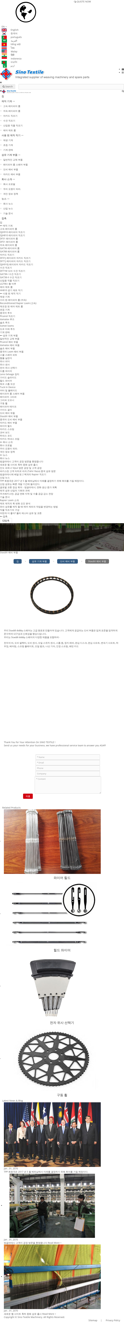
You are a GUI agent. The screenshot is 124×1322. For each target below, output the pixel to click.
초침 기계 (8, 145)
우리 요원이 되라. (12, 188)
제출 (28, 796)
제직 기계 (7, 101)
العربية (9, 40)
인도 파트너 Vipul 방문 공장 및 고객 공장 (21, 467)
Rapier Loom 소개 (9, 500)
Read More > (55, 1242)
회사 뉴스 (8, 203)
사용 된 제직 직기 (11, 135)
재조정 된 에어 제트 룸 (11, 306)
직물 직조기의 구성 (9, 509)
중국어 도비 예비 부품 (11, 419)
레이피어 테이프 (8, 406)
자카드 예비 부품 (11, 174)
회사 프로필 (9, 184)
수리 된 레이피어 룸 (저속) (13, 299)
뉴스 (4, 198)
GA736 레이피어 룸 (10, 248)
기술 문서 (8, 213)
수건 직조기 (9, 120)
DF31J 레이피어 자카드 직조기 (15, 257)
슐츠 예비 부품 (7, 348)
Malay (9, 51)
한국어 (9, 33)
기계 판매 (8, 149)
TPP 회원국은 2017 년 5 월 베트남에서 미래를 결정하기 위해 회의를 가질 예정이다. (42, 480)
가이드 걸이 (6, 409)
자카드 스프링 (7, 429)
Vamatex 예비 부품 (10, 345)
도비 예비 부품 (10, 169)
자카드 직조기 (10, 115)
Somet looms (7, 325)
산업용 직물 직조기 (13, 125)
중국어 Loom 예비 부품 (12, 351)
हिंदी (8, 54)
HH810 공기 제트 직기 (11, 290)
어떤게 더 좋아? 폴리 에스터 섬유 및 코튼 (21, 513)
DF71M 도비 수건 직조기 (12, 270)
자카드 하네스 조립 (9, 438)
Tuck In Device (8, 387)
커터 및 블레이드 (8, 390)
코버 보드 (5, 432)
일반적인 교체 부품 (13, 159)
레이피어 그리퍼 (8, 396)
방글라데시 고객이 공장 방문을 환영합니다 (21, 461)
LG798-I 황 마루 (8, 283)
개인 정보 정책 (10, 193)
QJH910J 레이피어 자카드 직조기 (16, 264)
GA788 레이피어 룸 (10, 251)
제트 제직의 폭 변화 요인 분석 (15, 503)
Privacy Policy (112, 1320)
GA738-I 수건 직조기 (10, 274)
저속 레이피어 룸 (11, 110)
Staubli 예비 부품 (9, 416)
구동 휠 (3, 403)
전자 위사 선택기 (8, 367)
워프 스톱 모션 (7, 383)
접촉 (4, 218)
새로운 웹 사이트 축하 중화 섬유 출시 (19, 464)
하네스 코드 (6, 435)
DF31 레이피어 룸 (9, 238)
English (10, 29)
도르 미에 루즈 (7, 328)
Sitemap (92, 1320)
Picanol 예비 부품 (9, 341)
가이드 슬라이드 (8, 377)
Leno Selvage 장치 (9, 374)
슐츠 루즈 (5, 322)
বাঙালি (9, 62)
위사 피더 (5, 361)
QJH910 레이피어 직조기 (12, 232)
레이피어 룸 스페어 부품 (15, 164)
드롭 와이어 (6, 370)
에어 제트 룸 (9, 130)
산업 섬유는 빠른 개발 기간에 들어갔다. (20, 484)
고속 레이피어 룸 (11, 106)
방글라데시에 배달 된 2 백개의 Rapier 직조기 (23, 474)
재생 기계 (8, 140)
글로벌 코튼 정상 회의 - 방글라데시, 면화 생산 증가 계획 (28, 487)
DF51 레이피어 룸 (9, 241)
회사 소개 (7, 179)
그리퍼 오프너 (7, 400)
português (12, 37)
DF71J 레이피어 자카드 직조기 (15, 261)
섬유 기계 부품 (9, 154)
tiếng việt (11, 44)
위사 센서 (5, 364)
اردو (8, 65)
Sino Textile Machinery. (30, 1317)
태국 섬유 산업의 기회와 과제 (15, 490)
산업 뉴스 (8, 208)
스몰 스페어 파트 (8, 354)
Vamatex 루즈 (7, 319)
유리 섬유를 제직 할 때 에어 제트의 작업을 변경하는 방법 (29, 506)
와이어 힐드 (6, 425)
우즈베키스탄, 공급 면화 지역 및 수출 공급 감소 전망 (26, 493)
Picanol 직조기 (7, 316)
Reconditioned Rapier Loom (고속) (18, 303)
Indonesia (11, 58)
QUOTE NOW (82, 1)
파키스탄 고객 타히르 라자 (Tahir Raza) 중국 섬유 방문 (28, 471)
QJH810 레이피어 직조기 (12, 235)
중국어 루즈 (6, 312)
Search (8, 86)
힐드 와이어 (6, 380)
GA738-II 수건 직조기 (11, 277)
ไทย (8, 47)
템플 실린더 (6, 358)
